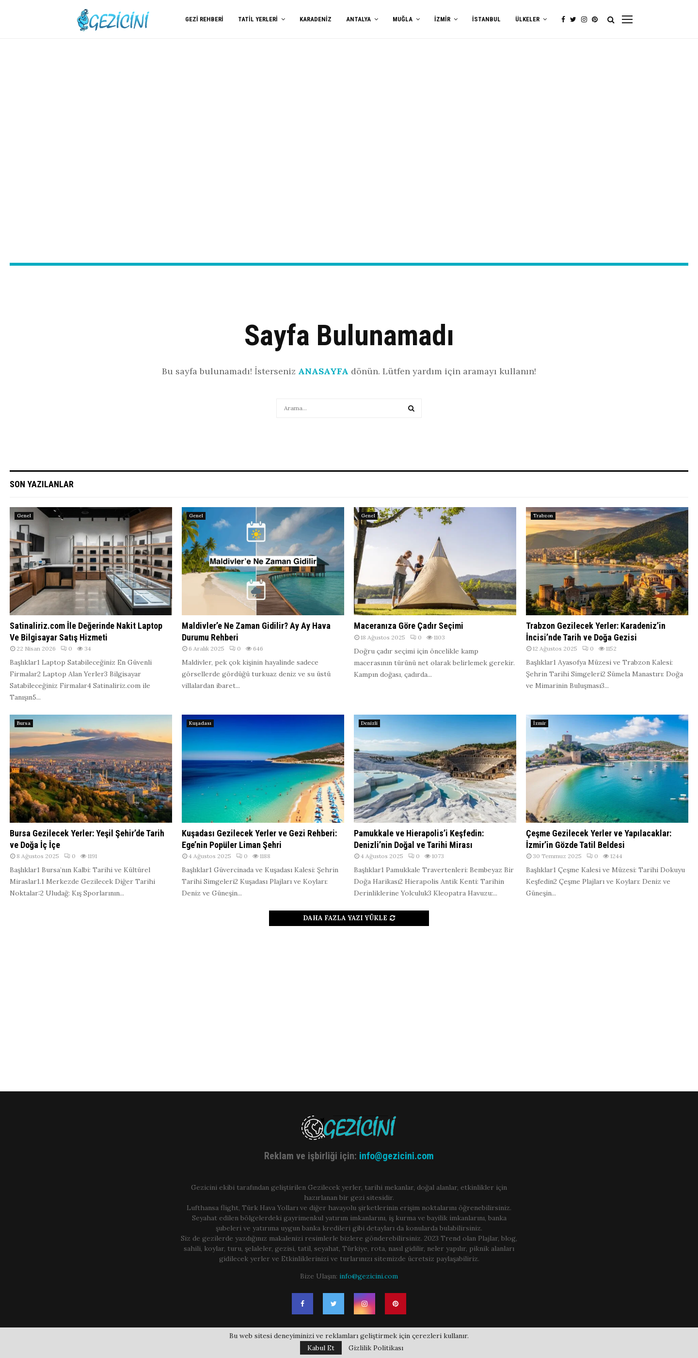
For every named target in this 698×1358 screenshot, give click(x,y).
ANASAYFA (323, 371)
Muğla (402, 19)
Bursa (24, 723)
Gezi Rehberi (204, 19)
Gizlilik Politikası (376, 1347)
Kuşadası (200, 723)
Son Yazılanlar (42, 484)
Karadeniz (316, 19)
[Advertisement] (349, 185)
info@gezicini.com (396, 1156)
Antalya (358, 19)
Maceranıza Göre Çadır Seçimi (408, 626)
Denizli (369, 723)
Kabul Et (320, 1347)
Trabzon (543, 515)
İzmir (442, 19)
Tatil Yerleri (258, 19)
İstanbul (486, 19)
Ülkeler (527, 19)
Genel (24, 515)
